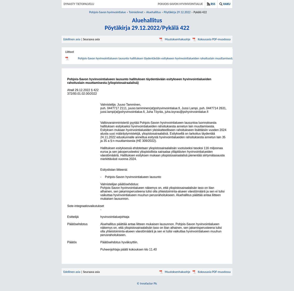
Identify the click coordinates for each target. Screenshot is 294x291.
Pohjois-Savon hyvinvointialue (180, 4)
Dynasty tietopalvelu (79, 4)
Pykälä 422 (200, 12)
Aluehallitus (153, 12)
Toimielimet (136, 12)
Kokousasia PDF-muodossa (212, 39)
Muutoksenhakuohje (174, 39)
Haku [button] (224, 4)
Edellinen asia (71, 39)
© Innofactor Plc (147, 283)
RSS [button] (211, 4)
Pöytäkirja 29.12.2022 (177, 12)
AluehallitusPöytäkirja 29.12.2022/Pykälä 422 (147, 24)
